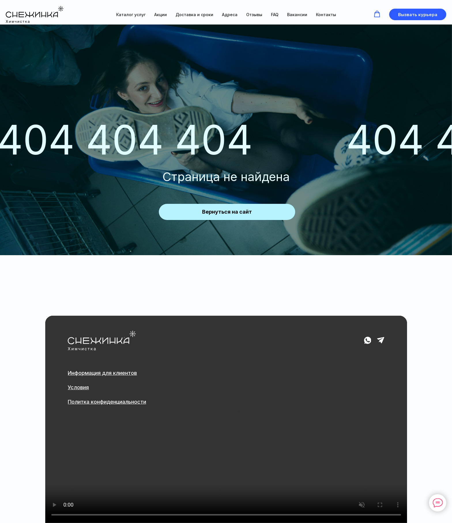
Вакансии (297, 14)
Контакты (326, 14)
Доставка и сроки (194, 14)
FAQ (274, 14)
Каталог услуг (131, 14)
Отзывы (254, 14)
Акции (160, 14)
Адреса (230, 14)
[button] (377, 14)
